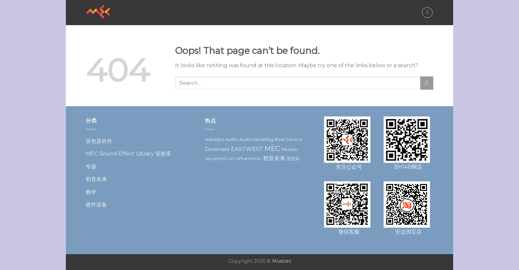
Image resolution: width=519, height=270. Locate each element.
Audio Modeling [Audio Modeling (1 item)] (256, 139)
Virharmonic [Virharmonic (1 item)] (248, 158)
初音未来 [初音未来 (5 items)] (274, 158)
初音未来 (96, 179)
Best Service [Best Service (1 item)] (288, 139)
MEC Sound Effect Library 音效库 (128, 154)
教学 (91, 192)
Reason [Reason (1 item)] (289, 149)
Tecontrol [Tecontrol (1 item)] (215, 158)
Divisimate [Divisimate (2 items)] (217, 149)
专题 (91, 166)
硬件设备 (96, 205)
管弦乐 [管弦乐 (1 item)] (293, 158)
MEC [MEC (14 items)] (272, 149)
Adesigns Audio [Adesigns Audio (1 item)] (221, 139)
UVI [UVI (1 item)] (230, 158)
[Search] (427, 12)
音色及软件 (99, 141)
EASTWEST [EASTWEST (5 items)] (247, 149)
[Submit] (426, 82)
